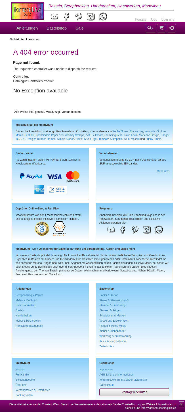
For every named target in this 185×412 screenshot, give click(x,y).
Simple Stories (65, 139)
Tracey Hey (136, 131)
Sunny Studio (153, 139)
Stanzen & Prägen (110, 310)
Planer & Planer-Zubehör (114, 300)
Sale (80, 28)
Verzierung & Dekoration (113, 320)
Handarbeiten (24, 315)
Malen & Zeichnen (26, 300)
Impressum (106, 369)
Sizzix (79, 139)
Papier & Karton (108, 295)
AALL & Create (94, 135)
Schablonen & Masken (112, 315)
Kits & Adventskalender (113, 341)
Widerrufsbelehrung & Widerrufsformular (123, 379)
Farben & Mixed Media (112, 325)
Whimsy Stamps (74, 135)
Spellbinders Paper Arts (49, 135)
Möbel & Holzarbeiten (28, 320)
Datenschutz (106, 384)
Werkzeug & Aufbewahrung (115, 336)
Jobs (153, 19)
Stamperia (116, 139)
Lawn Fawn (131, 135)
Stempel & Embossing (112, 305)
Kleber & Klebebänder (112, 331)
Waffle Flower (120, 131)
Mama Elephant (25, 135)
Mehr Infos (163, 171)
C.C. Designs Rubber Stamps (38, 139)
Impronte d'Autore (155, 131)
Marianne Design (149, 135)
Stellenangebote (25, 379)
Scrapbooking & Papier (29, 295)
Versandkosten (71, 111)
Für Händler (23, 374)
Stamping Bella (113, 135)
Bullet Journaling (25, 305)
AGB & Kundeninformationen (116, 374)
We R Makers (132, 139)
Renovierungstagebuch (29, 325)
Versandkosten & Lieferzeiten (33, 390)
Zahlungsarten (24, 395)
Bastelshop (57, 28)
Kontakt (140, 19)
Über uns (167, 19)
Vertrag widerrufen (134, 392)
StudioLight (90, 139)
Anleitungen (27, 28)
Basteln (20, 310)
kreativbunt (33, 39)
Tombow (104, 139)
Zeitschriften (106, 346)
